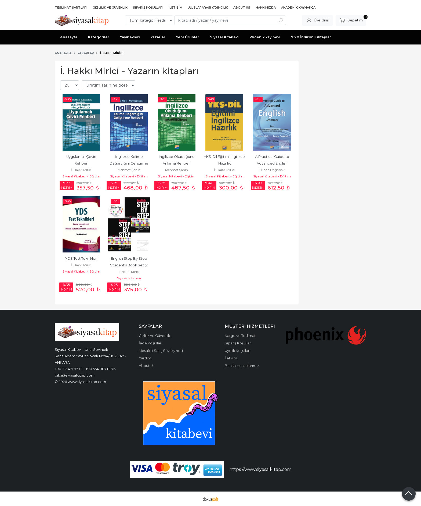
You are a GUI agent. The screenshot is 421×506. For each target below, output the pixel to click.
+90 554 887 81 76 (100, 369)
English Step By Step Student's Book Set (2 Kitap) (129, 265)
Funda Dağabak (272, 170)
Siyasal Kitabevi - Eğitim (81, 176)
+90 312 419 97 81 (68, 369)
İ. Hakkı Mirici (81, 170)
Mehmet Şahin (129, 170)
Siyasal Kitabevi (129, 278)
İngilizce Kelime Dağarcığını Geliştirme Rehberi (129, 163)
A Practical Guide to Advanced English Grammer (272, 163)
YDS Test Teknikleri (81, 258)
